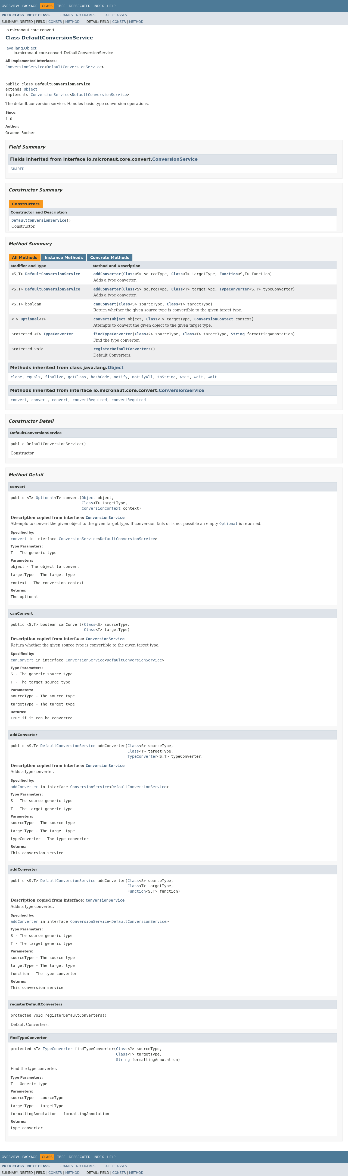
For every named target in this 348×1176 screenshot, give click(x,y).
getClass (77, 377)
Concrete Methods (109, 257)
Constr (55, 22)
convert (102, 319)
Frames (66, 15)
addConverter (107, 274)
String (238, 334)
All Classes (116, 15)
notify (121, 377)
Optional (30, 319)
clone (16, 377)
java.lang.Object (20, 48)
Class (129, 274)
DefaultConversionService (74, 67)
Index (99, 6)
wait (184, 377)
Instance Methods (64, 257)
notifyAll (142, 377)
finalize (54, 377)
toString (166, 377)
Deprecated (80, 6)
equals (34, 377)
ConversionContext (213, 319)
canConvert (105, 304)
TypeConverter (234, 289)
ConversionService (24, 67)
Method (72, 22)
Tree (61, 6)
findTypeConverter (113, 334)
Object (31, 89)
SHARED (17, 169)
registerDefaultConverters (122, 349)
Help (111, 6)
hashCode (100, 377)
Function (228, 274)
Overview (10, 6)
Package (29, 6)
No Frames (85, 15)
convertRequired (90, 400)
